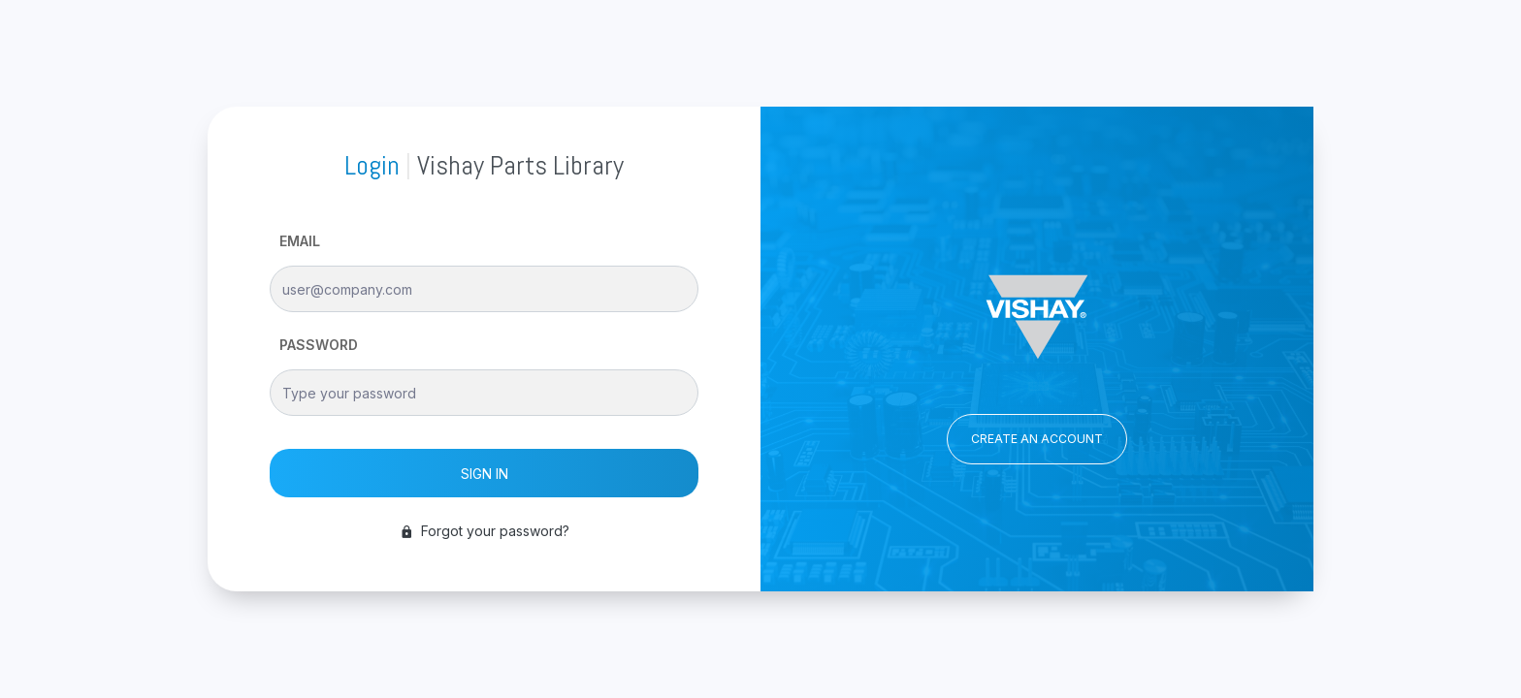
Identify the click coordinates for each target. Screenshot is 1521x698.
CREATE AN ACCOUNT (1037, 438)
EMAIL (299, 241)
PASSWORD (318, 344)
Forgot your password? (484, 531)
